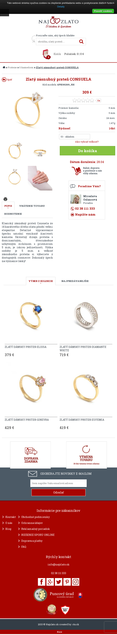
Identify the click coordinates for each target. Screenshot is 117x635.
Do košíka (87, 150)
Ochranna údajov (32, 523)
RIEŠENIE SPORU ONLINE (38, 535)
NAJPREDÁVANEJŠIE (75, 281)
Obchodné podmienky (35, 517)
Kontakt (10, 517)
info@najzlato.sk (59, 564)
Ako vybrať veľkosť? (87, 141)
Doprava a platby (31, 540)
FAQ (23, 546)
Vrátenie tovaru (32, 205)
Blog (8, 529)
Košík (57, 54)
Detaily (61, 6)
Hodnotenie (13, 213)
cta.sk (75, 624)
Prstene (12, 67)
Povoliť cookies (103, 11)
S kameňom (26, 67)
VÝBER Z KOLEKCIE (41, 281)
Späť (7, 79)
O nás (8, 523)
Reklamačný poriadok (35, 529)
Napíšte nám (85, 214)
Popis (8, 205)
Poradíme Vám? (89, 186)
